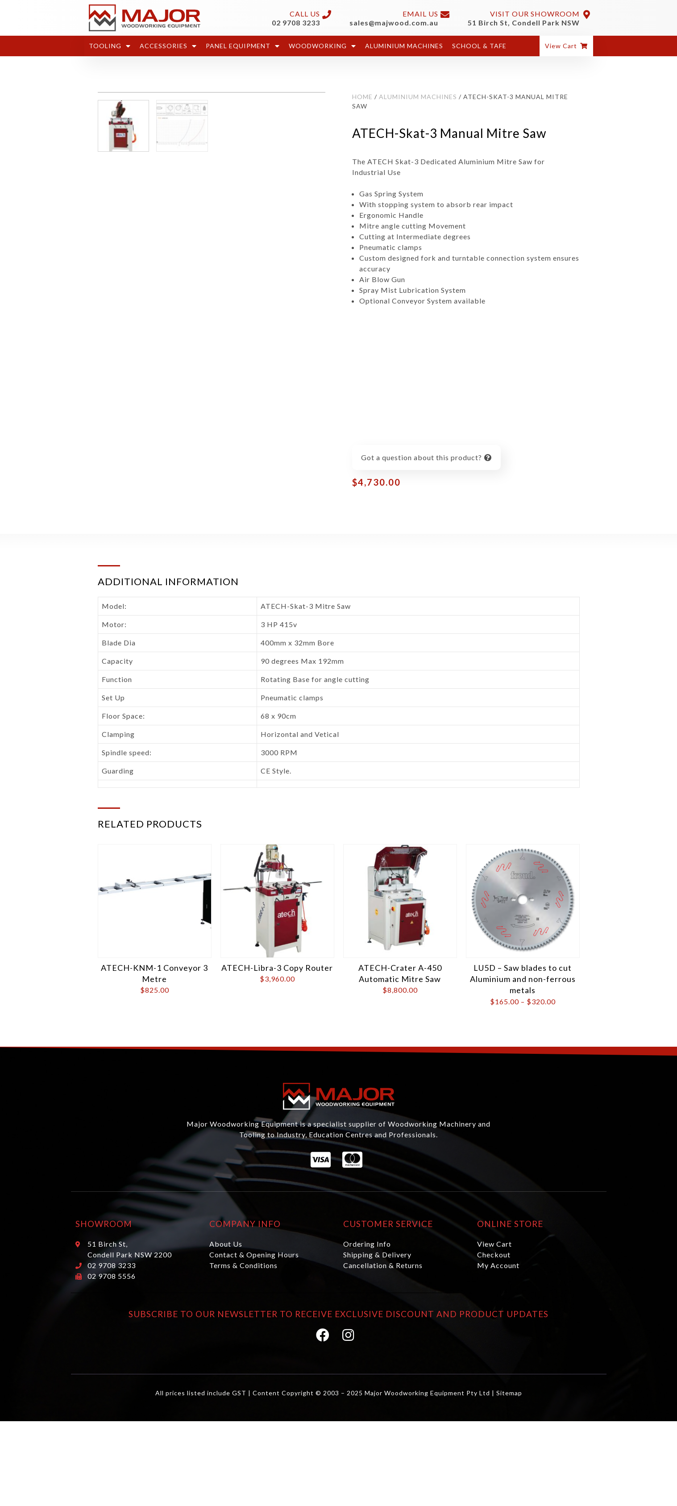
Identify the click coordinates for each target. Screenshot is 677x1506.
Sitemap (509, 1393)
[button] (566, 46)
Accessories (168, 46)
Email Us (420, 13)
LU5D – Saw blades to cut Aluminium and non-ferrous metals (523, 979)
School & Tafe (479, 46)
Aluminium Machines (404, 46)
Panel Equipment (243, 46)
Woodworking (322, 46)
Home (362, 96)
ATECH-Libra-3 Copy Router (277, 968)
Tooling (110, 46)
